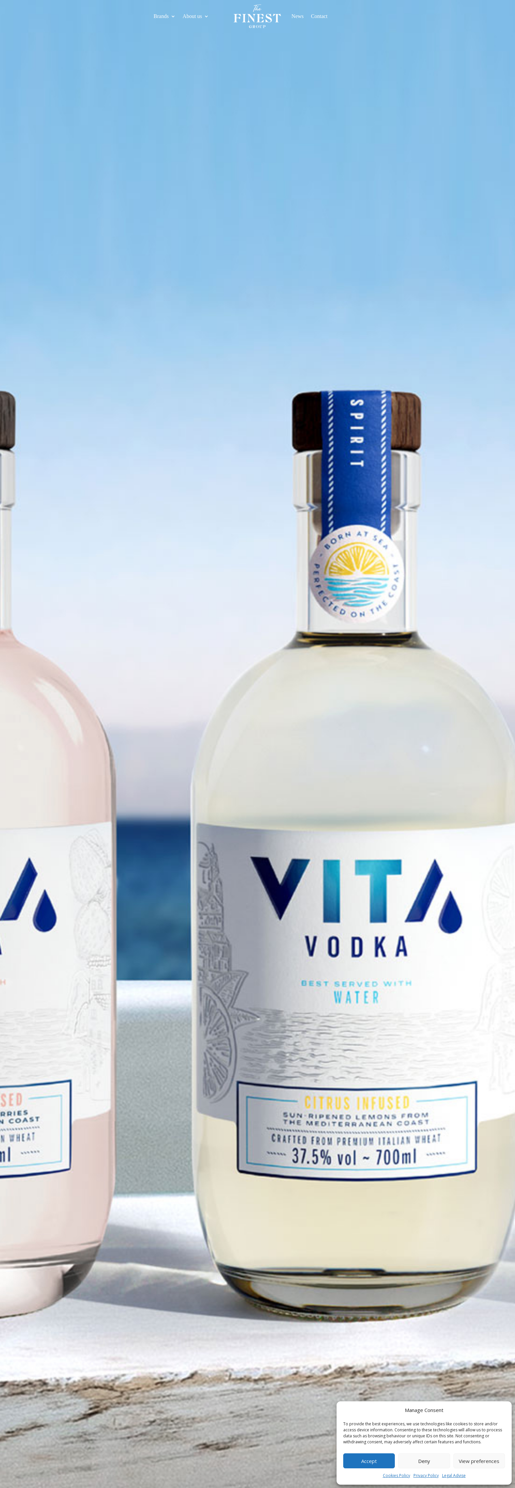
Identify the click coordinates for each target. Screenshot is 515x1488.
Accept (369, 1461)
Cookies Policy (396, 1475)
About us (192, 16)
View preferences (479, 1461)
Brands (160, 16)
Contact (319, 16)
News (298, 16)
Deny (424, 1461)
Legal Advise (454, 1475)
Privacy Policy (426, 1475)
